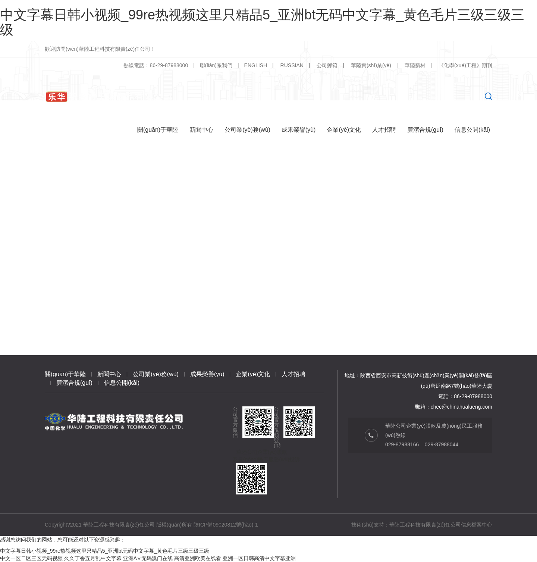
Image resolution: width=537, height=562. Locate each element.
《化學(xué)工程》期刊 (465, 65)
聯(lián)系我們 (216, 65)
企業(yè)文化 (253, 374)
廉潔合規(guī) (74, 383)
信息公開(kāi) (121, 383)
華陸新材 (415, 65)
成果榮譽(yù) (207, 374)
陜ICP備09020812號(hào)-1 (226, 525)
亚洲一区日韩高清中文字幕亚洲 (259, 558)
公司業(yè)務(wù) (156, 374)
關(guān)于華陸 (65, 374)
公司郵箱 (327, 65)
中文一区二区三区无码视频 (31, 558)
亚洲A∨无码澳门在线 (148, 558)
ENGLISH (255, 65)
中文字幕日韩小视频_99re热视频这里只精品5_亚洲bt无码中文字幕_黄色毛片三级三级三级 (262, 22)
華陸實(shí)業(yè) (371, 65)
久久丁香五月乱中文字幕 (93, 558)
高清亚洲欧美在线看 (197, 558)
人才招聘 (293, 374)
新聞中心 (109, 374)
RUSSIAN (292, 65)
